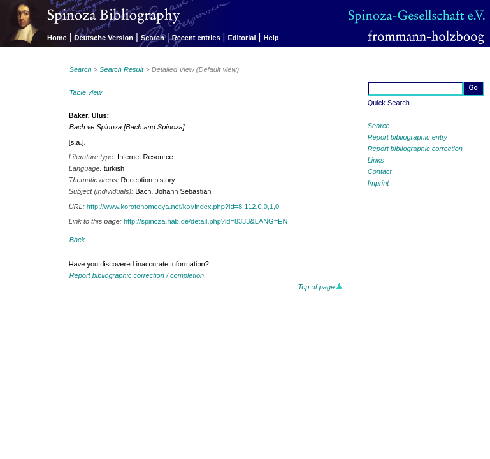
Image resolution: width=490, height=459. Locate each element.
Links (376, 160)
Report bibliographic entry (407, 137)
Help (271, 37)
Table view (86, 92)
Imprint (378, 183)
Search (152, 37)
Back (77, 240)
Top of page (320, 287)
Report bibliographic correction (415, 148)
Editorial (242, 37)
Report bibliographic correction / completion (137, 275)
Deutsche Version (104, 37)
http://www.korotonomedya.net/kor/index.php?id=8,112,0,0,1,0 (183, 206)
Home (57, 37)
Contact (380, 171)
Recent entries (196, 37)
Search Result (121, 69)
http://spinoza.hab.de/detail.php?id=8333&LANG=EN (205, 221)
